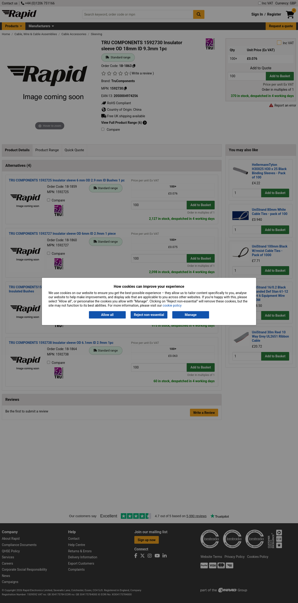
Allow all (107, 315)
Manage (191, 315)
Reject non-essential (149, 315)
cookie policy (172, 306)
